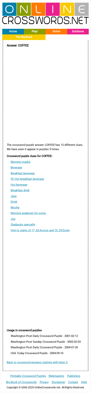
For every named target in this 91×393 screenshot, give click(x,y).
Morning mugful (20, 162)
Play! (35, 31)
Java (13, 196)
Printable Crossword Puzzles (28, 376)
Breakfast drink (20, 190)
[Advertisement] (45, 94)
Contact (73, 382)
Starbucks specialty (23, 224)
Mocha (15, 207)
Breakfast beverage (23, 173)
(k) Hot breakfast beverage (27, 179)
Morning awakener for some (28, 213)
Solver (56, 31)
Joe (13, 219)
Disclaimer (58, 382)
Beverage (16, 167)
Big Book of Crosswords (21, 382)
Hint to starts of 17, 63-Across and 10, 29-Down (40, 230)
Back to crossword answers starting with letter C (37, 362)
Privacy (44, 382)
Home (13, 31)
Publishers (73, 376)
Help (84, 382)
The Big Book (24, 37)
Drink (14, 201)
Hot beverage (19, 184)
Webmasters (56, 376)
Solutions (78, 31)
